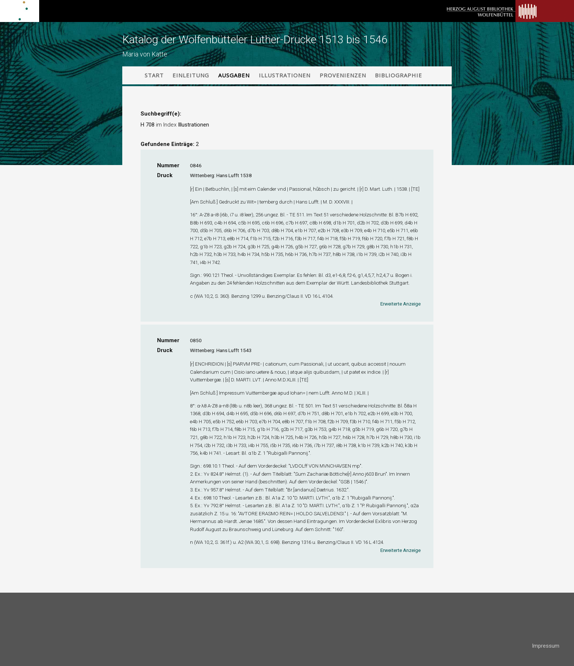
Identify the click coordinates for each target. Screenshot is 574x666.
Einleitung (190, 75)
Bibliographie (398, 75)
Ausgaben (234, 75)
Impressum (545, 646)
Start (154, 75)
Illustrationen (284, 75)
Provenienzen (343, 75)
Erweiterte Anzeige (400, 304)
